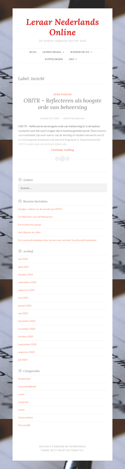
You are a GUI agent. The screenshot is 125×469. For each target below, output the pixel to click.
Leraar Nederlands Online (62, 27)
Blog (33, 52)
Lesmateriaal (52, 52)
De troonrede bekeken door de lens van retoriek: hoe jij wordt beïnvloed (57, 240)
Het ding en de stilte (29, 232)
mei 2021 (23, 313)
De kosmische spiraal (29, 224)
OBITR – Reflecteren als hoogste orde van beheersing (62, 104)
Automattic (75, 450)
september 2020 (27, 344)
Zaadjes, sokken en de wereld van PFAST (40, 209)
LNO (71, 59)
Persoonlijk (24, 425)
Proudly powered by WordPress (62, 446)
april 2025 (23, 266)
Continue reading (69, 149)
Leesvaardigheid (27, 386)
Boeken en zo (80, 52)
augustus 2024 (26, 290)
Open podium (62, 94)
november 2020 (26, 328)
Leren (21, 394)
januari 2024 (24, 305)
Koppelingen (54, 59)
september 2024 (27, 282)
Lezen (21, 409)
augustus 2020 (26, 351)
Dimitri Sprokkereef (73, 118)
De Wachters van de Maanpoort (35, 216)
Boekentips (24, 378)
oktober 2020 (25, 336)
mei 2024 (23, 297)
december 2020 (26, 320)
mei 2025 (23, 258)
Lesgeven (23, 401)
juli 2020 (22, 359)
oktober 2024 (25, 274)
